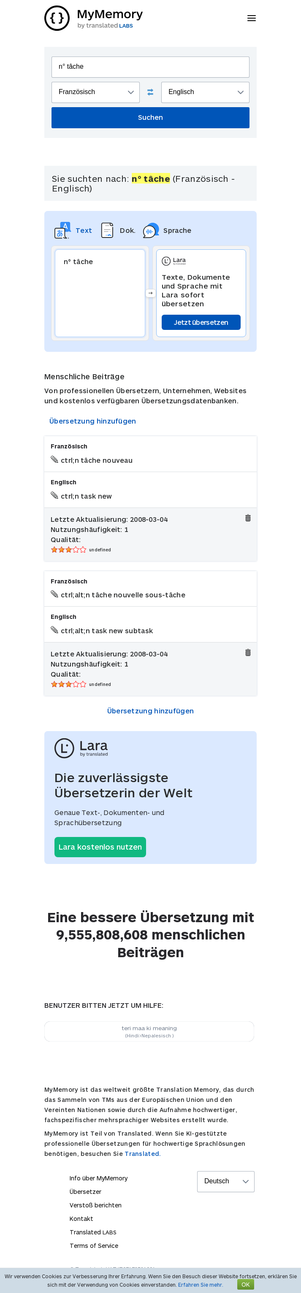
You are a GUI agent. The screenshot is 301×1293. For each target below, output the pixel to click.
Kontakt (81, 1218)
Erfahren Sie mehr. (200, 1285)
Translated (93, 1232)
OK (245, 1284)
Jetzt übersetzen (201, 322)
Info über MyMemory (98, 1178)
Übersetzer (85, 1191)
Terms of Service (94, 1245)
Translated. (143, 1153)
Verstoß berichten (96, 1205)
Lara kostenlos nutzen (100, 846)
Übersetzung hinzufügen (92, 421)
